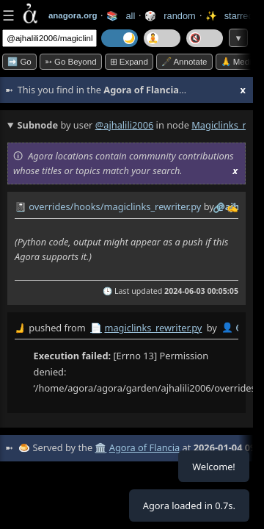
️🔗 (218, 207)
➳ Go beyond (71, 61)
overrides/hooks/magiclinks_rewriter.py (115, 206)
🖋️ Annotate (184, 61)
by (126, 328)
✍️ (232, 207)
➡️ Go (19, 61)
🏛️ (100, 447)
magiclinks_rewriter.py (153, 327)
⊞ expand (129, 61)
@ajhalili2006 (124, 125)
